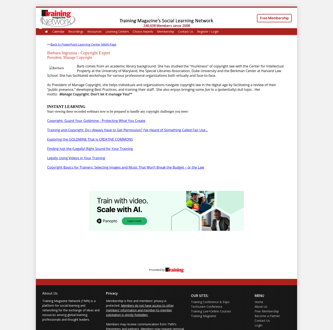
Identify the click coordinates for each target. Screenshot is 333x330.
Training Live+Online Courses (211, 311)
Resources (94, 31)
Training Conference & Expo (210, 302)
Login (258, 325)
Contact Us (185, 31)
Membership (165, 31)
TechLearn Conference (206, 307)
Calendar (58, 31)
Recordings (75, 31)
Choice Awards (143, 31)
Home (259, 302)
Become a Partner (267, 316)
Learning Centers (117, 31)
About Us (50, 293)
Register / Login (208, 31)
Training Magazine (203, 316)
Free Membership (274, 18)
